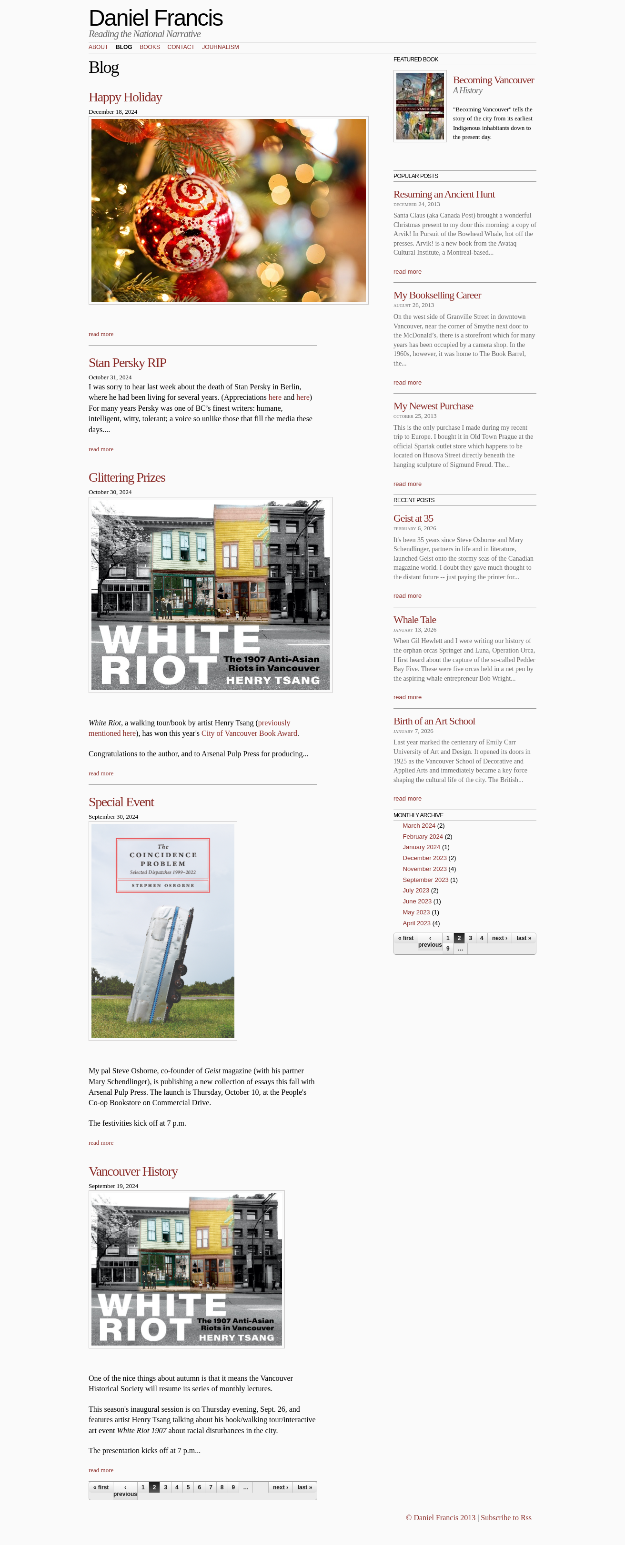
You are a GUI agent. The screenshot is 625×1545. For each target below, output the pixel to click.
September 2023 (426, 879)
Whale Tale (414, 619)
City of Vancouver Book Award (249, 733)
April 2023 (417, 923)
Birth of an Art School (434, 721)
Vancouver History (133, 1171)
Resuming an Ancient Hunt (444, 194)
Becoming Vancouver (493, 80)
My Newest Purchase (433, 406)
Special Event (121, 801)
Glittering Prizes (127, 477)
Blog (124, 47)
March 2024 (419, 825)
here (275, 397)
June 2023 (417, 901)
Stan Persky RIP (127, 362)
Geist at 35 (413, 518)
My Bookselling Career (437, 295)
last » (305, 1487)
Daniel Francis (156, 17)
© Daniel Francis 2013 (440, 1518)
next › (280, 1487)
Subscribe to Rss (506, 1518)
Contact (181, 47)
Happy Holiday (125, 96)
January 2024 (422, 847)
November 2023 (425, 868)
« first (101, 1487)
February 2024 (423, 836)
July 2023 (416, 890)
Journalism (220, 47)
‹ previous (125, 1490)
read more (101, 333)
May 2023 (416, 912)
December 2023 (425, 858)
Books (150, 47)
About (98, 47)
